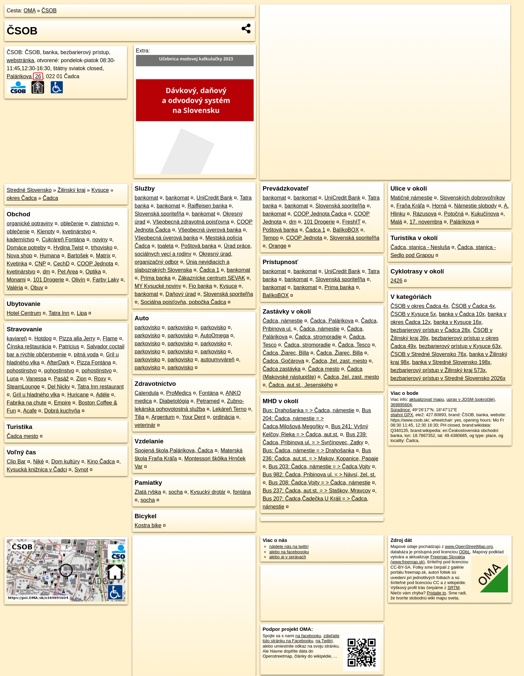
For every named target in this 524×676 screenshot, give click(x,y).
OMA (30, 10)
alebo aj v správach (287, 556)
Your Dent (194, 417)
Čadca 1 (210, 270)
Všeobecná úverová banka (209, 230)
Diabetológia (174, 401)
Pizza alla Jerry (77, 338)
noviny (100, 239)
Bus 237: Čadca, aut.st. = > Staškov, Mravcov (317, 490)
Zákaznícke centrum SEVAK (211, 278)
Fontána (209, 393)
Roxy (100, 378)
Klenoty (46, 231)
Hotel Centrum (24, 313)
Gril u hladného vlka (36, 395)
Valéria (15, 288)
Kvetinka (17, 263)
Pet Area (67, 271)
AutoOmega (214, 335)
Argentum (162, 417)
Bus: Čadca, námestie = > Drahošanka (309, 450)
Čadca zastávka (282, 369)
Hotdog (43, 338)
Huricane (78, 395)
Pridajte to (436, 592)
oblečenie (72, 223)
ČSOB (48, 10)
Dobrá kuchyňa (62, 411)
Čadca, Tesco (354, 345)
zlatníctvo (102, 223)
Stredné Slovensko (29, 190)
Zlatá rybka (148, 492)
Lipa (82, 313)
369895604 (401, 404)
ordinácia (224, 417)
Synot (81, 469)
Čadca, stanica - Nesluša (420, 247)
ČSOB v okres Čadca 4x (419, 306)
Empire (62, 403)
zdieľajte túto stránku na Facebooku (301, 638)
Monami (16, 280)
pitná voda (86, 354)
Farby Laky (106, 280)
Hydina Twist (68, 247)
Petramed (208, 401)
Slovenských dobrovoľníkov (472, 198)
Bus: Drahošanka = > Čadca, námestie (309, 410)
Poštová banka (199, 246)
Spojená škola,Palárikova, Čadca (174, 450)
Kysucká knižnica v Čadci (37, 469)
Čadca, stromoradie (318, 337)
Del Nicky (58, 386)
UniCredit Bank (214, 198)
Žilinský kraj (71, 190)
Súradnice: (400, 409)
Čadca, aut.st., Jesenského (300, 385)
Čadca (50, 198)
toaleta (165, 246)
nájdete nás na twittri (288, 546)
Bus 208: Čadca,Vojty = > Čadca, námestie (319, 482)
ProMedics (178, 393)
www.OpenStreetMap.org (469, 546)
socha (175, 492)
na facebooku (308, 635)
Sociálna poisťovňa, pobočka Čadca (183, 302)
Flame (110, 338)
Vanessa (36, 378)
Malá (396, 222)
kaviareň (17, 338)
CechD (61, 263)
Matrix (103, 255)
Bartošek (77, 255)
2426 (396, 281)
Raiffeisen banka (207, 206)
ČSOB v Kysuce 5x (413, 314)
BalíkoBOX (346, 230)
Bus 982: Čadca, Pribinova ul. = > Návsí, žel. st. (319, 474)
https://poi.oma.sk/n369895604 (481, 175)
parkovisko (147, 327)
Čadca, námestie (283, 321)
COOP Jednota (95, 263)
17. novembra (425, 222)
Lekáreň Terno (230, 409)
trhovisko (101, 247)
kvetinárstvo (76, 231)
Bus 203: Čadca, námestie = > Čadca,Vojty (319, 466)
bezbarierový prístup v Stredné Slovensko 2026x (447, 378)
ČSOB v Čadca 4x (473, 306)
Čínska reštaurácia (29, 346)
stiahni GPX (401, 414)
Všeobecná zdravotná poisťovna (191, 222)
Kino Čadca (101, 461)
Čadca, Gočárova (283, 361)
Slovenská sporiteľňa (159, 214)
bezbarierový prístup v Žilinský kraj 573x (438, 370)
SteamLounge (23, 386)
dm (46, 271)
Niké (38, 461)
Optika (93, 271)
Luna (13, 378)
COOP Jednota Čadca (320, 214)
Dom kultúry (65, 461)
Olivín (78, 280)
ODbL (464, 551)
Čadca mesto (22, 436)
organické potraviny (30, 223)
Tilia (139, 417)
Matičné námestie (411, 198)
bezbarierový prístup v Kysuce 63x (460, 346)
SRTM (453, 587)
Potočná (454, 214)
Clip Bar (16, 461)
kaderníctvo (20, 239)
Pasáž (61, 378)
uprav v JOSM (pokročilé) (470, 399)
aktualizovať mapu (426, 399)
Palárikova (25, 76)
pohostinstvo (22, 370)
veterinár (145, 425)
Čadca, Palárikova (332, 321)
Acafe (30, 411)
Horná (439, 206)
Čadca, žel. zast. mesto (339, 361)
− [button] (271, 26)
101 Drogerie (48, 280)
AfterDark (58, 362)
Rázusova (424, 214)
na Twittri (324, 640)
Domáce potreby (26, 247)
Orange (277, 246)
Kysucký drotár (208, 492)
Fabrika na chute (26, 403)
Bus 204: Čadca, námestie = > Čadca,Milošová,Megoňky (317, 418)
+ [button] (271, 16)
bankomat (146, 198)
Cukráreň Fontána (63, 239)
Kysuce (100, 190)
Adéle (103, 395)
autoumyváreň (217, 359)
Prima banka (156, 278)
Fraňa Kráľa (410, 206)
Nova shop (19, 255)
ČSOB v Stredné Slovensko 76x (428, 354)
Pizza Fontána (94, 362)
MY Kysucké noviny (158, 286)
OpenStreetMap (397, 175)
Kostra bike (148, 525)
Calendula (147, 393)
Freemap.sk (431, 175)
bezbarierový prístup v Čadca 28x (430, 330)
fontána (242, 492)
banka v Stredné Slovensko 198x (451, 362)
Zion (81, 378)
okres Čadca (22, 198)
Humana (50, 255)
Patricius (69, 346)
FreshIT (351, 222)
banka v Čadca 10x (462, 314)
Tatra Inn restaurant (100, 386)
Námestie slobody (475, 206)
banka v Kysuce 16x (457, 322)
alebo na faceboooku (289, 551)
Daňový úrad (180, 294)
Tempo (271, 238)
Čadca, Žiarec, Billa (286, 353)
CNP (40, 263)
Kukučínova (485, 214)
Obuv (36, 288)
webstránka (20, 60)
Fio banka (200, 286)
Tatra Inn (58, 313)
